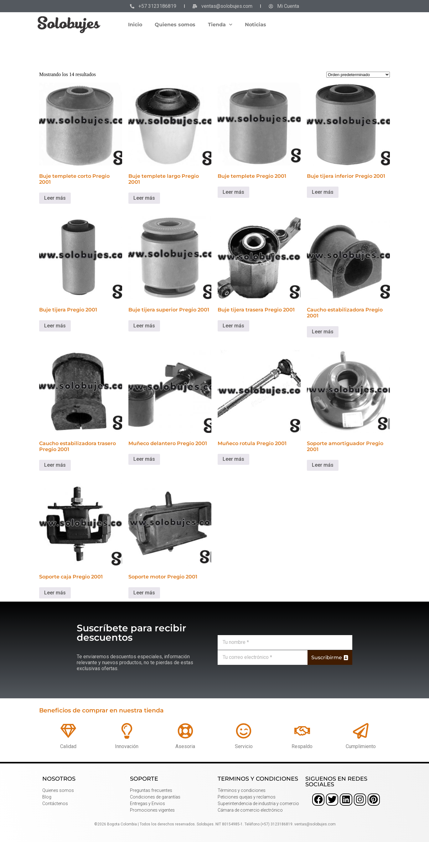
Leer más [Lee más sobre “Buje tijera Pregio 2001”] (55, 326)
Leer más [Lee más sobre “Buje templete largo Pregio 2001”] (144, 198)
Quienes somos (175, 25)
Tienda (220, 24)
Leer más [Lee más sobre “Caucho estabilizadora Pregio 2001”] (322, 332)
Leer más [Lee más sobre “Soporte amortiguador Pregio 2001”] (322, 465)
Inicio (135, 25)
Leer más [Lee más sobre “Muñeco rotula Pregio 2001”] (233, 459)
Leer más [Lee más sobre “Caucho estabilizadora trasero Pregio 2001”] (55, 465)
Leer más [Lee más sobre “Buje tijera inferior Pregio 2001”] (322, 192)
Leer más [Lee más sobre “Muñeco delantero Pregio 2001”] (144, 459)
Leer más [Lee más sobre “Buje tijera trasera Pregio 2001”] (233, 326)
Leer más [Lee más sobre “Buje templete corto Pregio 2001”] (55, 198)
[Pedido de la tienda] (358, 75)
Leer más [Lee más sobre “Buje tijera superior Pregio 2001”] (144, 326)
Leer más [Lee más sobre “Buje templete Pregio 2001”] (233, 192)
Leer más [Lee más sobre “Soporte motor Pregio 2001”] (144, 593)
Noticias (255, 25)
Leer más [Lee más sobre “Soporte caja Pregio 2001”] (55, 593)
